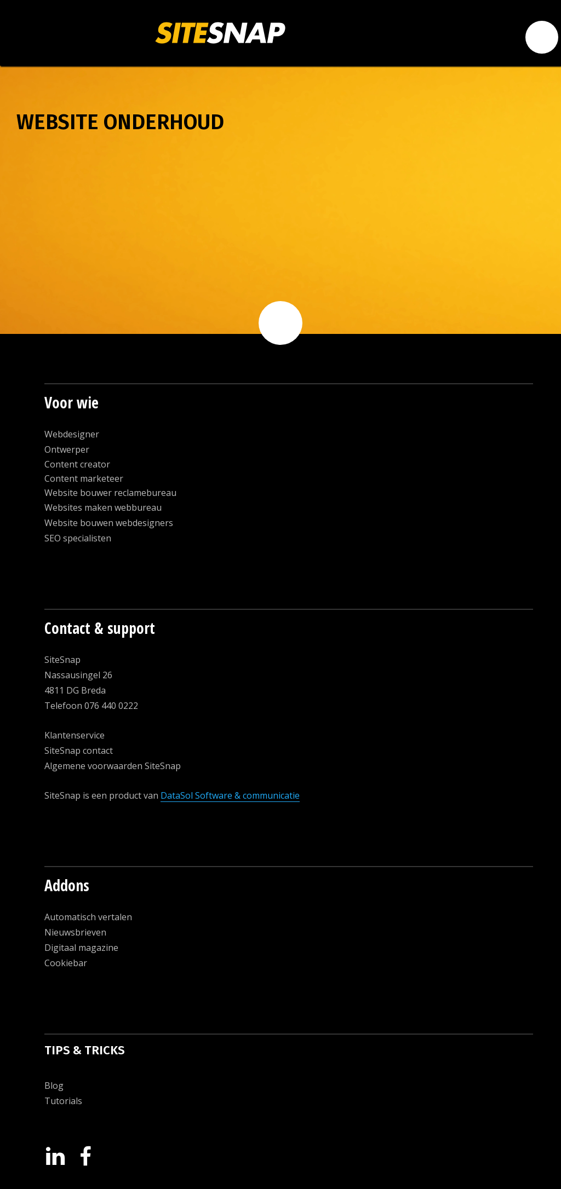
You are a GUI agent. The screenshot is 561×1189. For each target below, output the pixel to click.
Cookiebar (65, 963)
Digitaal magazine (81, 948)
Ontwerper (66, 449)
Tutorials (63, 1101)
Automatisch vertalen (88, 917)
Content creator (77, 464)
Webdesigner (71, 434)
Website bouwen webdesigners (108, 523)
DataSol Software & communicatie (230, 795)
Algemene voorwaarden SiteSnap (112, 766)
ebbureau (141, 507)
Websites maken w (82, 507)
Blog (54, 1086)
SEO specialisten (77, 538)
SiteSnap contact (78, 750)
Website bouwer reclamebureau (110, 493)
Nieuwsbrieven (75, 932)
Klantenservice (74, 735)
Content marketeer (83, 478)
